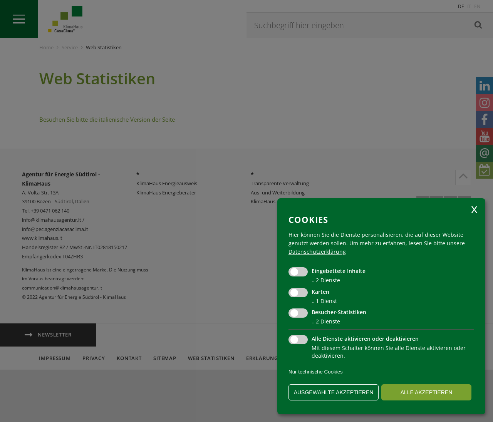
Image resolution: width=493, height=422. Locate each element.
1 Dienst (324, 301)
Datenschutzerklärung (317, 251)
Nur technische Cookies (315, 372)
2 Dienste (326, 280)
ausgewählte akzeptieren (334, 392)
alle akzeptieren (427, 392)
